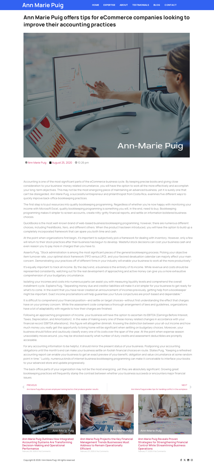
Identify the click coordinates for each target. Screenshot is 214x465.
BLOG (157, 5)
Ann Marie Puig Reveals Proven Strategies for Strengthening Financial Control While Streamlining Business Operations (163, 443)
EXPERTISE (109, 5)
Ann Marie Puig (43, 5)
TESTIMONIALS (140, 5)
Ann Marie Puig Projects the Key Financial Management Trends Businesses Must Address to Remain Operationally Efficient (106, 443)
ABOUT (124, 5)
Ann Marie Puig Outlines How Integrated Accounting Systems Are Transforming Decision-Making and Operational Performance (48, 443)
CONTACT (171, 5)
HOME (95, 5)
